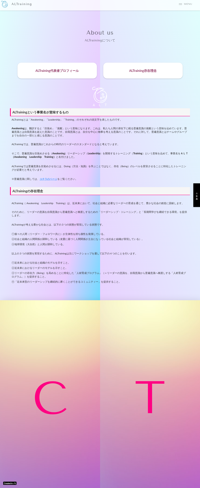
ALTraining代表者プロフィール (57, 70)
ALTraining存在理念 (143, 70)
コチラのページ (48, 178)
